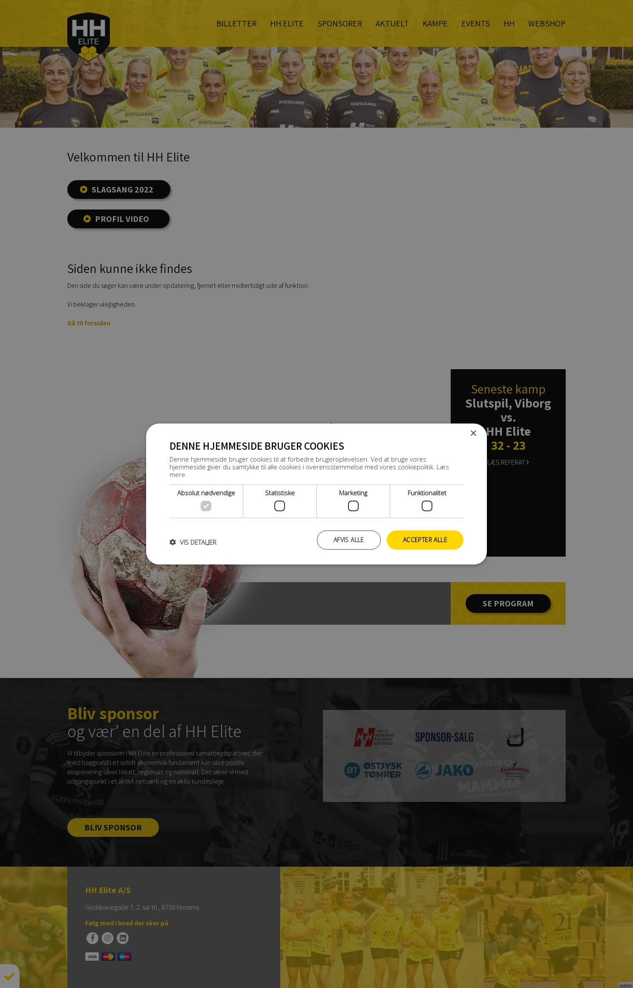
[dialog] (316, 494)
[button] (193, 542)
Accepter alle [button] (425, 540)
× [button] (473, 434)
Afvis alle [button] (349, 540)
